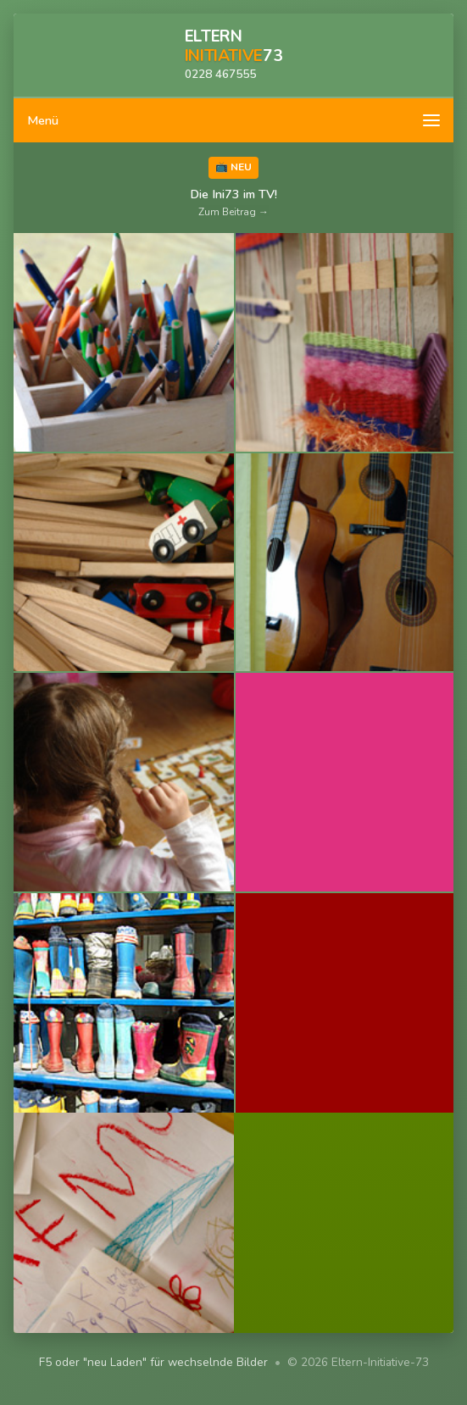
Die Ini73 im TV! (233, 202)
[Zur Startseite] (233, 56)
